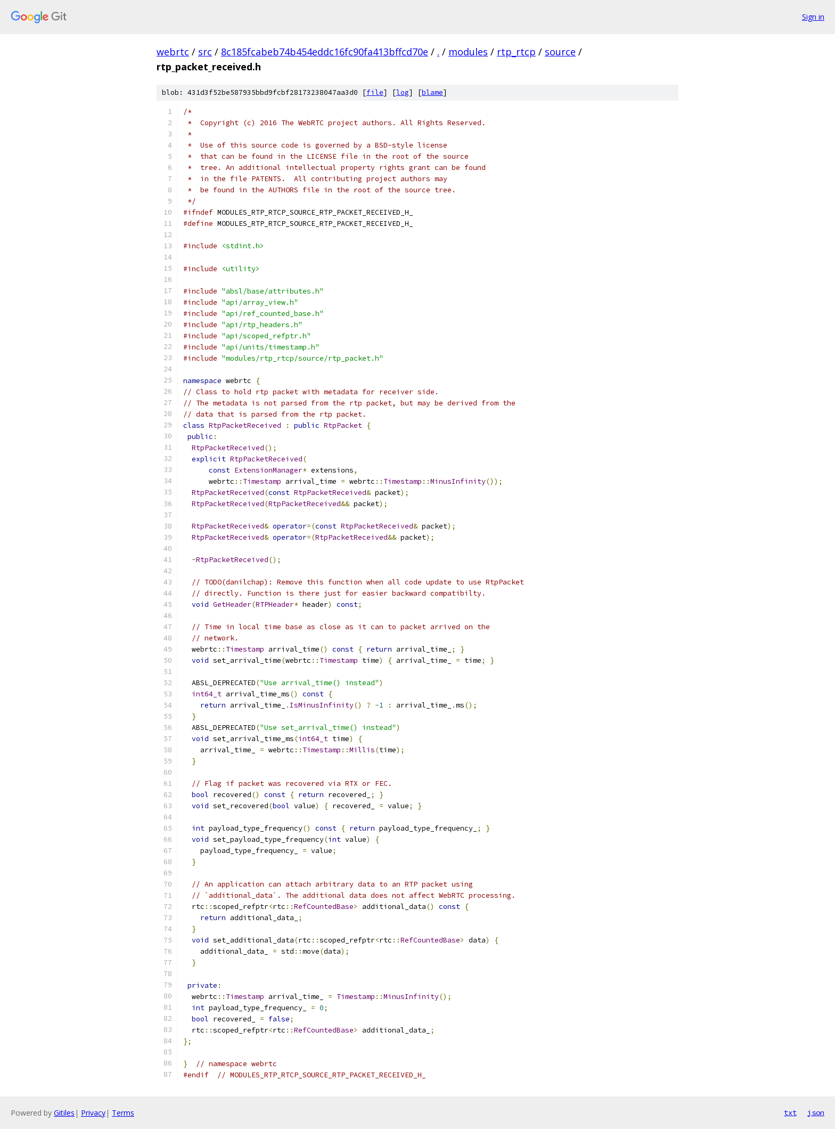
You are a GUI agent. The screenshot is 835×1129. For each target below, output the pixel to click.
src (205, 51)
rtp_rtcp (516, 51)
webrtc (173, 51)
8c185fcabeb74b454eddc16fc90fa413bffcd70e (324, 51)
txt (790, 1112)
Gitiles (64, 1113)
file (374, 92)
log (402, 92)
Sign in (813, 17)
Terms (123, 1113)
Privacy (93, 1113)
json (815, 1112)
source (560, 51)
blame (432, 92)
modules (468, 51)
